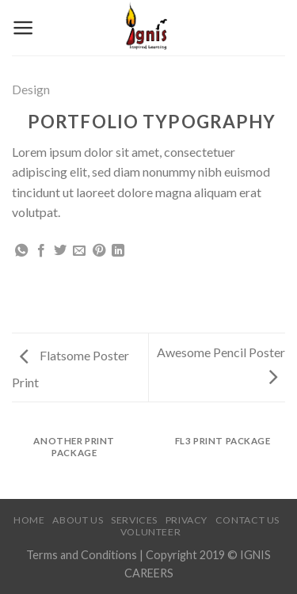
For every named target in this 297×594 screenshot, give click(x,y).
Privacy (187, 520)
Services (134, 520)
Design (31, 89)
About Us (77, 520)
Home (28, 520)
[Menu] (23, 27)
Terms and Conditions (82, 555)
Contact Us (247, 520)
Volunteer (150, 532)
